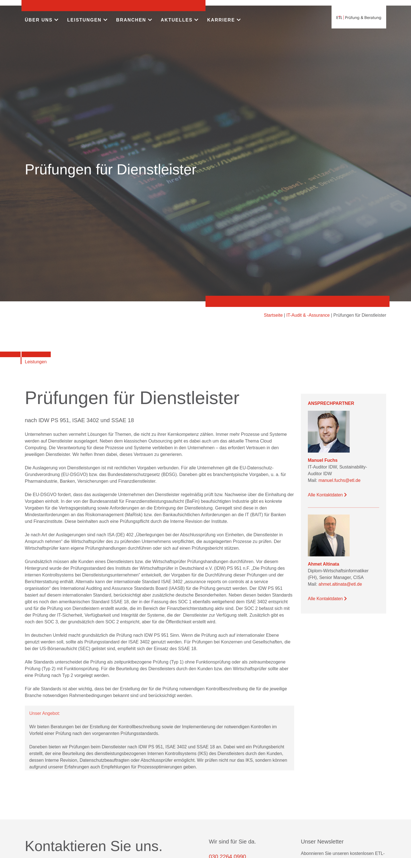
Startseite (273, 315)
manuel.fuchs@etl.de (339, 480)
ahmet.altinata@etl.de (340, 584)
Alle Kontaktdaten (327, 494)
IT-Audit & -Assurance (308, 315)
